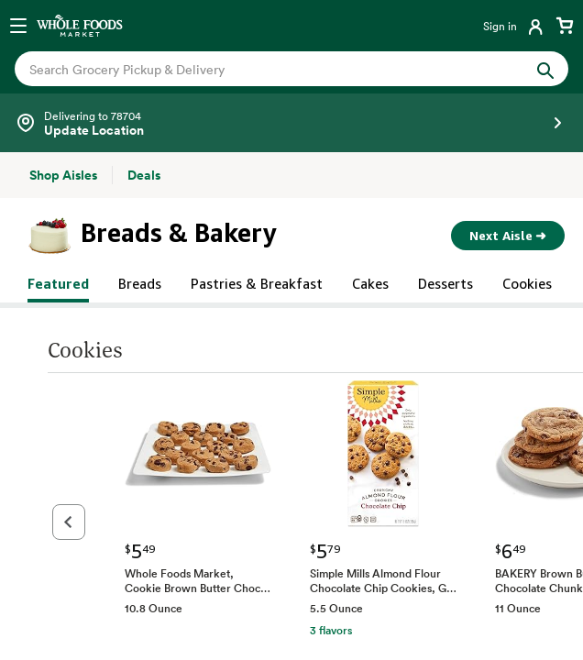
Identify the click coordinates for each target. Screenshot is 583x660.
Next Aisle (507, 235)
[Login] (514, 26)
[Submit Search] (545, 68)
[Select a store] (291, 123)
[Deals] (143, 175)
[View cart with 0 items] (565, 26)
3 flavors (283, 630)
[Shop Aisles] (63, 175)
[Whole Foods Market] (80, 26)
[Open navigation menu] (18, 26)
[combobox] (265, 69)
